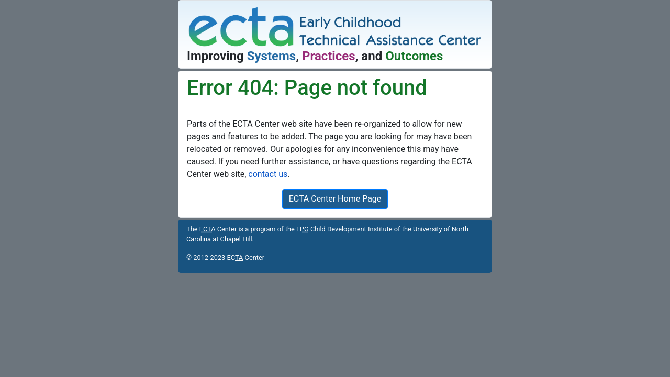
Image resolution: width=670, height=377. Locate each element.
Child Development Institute (344, 229)
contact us (267, 174)
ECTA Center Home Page (335, 199)
